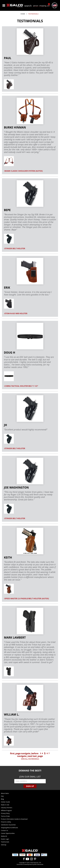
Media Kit (4, 836)
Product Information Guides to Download (14, 819)
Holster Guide (5, 802)
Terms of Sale (5, 816)
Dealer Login (5, 839)
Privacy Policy (5, 813)
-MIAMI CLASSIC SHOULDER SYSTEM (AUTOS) (23, 171)
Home (23, 14)
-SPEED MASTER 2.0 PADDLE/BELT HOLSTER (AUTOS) (26, 598)
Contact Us (4, 830)
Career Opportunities (8, 833)
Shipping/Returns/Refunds (9, 828)
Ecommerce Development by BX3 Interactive (30, 864)
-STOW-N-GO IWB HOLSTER (15, 313)
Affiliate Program (6, 810)
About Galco (5, 793)
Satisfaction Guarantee (8, 825)
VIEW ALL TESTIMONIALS (30, 759)
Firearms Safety (6, 822)
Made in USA (5, 805)
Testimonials (5, 842)
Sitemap (3, 845)
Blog (2, 799)
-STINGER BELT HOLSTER (14, 248)
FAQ (2, 796)
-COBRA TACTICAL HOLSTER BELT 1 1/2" (21, 386)
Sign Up (30, 786)
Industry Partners (6, 808)
